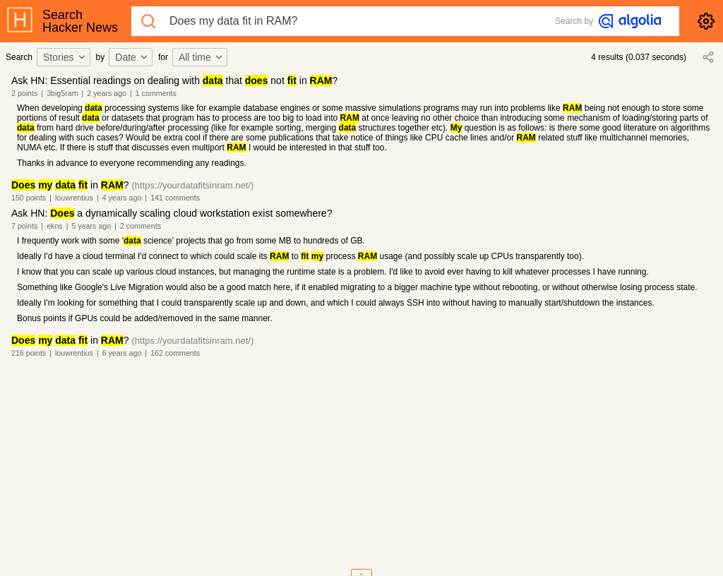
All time (201, 57)
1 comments (156, 93)
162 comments (175, 353)
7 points (24, 226)
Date (132, 57)
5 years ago (91, 226)
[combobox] (65, 57)
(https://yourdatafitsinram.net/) (193, 185)
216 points (28, 353)
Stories (65, 57)
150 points (28, 197)
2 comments (140, 226)
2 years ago (106, 93)
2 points (24, 93)
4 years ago (122, 197)
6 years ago (122, 353)
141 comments (175, 197)
